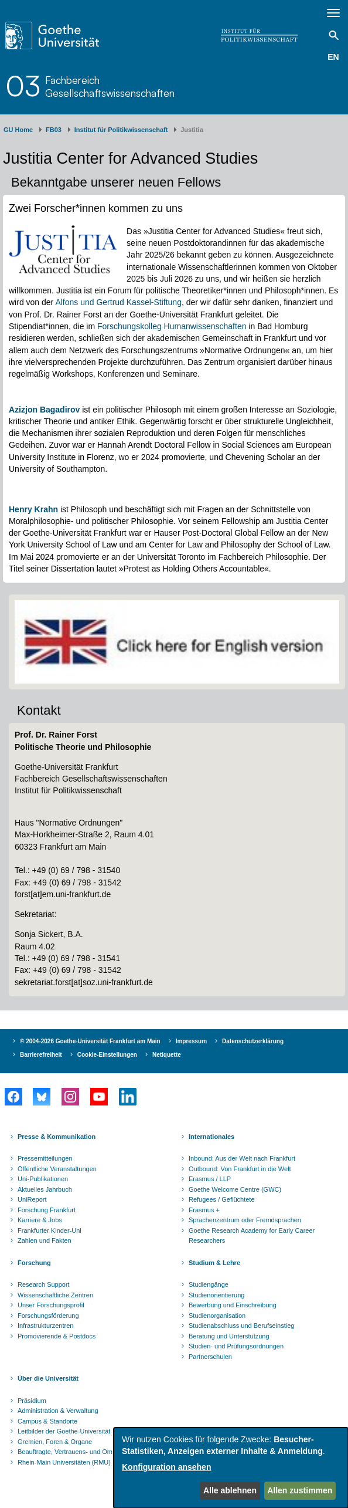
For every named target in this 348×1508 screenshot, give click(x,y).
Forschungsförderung (48, 1315)
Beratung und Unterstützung (229, 1336)
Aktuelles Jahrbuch (45, 1189)
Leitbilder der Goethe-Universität (64, 1431)
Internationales (211, 1136)
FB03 (54, 129)
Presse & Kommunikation (56, 1136)
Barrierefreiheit (41, 1054)
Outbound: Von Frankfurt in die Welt (240, 1168)
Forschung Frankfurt (47, 1209)
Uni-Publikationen (43, 1178)
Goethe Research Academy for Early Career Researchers (252, 1236)
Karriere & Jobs (40, 1219)
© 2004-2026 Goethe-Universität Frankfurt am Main (90, 1041)
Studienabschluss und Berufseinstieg (241, 1325)
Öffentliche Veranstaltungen (57, 1168)
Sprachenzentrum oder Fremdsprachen (245, 1219)
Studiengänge (208, 1284)
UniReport (32, 1199)
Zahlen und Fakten (44, 1240)
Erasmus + (204, 1209)
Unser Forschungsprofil (51, 1304)
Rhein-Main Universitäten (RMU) (64, 1462)
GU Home (18, 129)
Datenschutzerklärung (253, 1041)
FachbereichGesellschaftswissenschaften (110, 86)
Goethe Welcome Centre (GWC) (235, 1189)
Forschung (34, 1262)
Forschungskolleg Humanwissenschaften (171, 326)
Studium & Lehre (214, 1262)
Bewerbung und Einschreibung (233, 1304)
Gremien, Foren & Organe (55, 1441)
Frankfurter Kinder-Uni (49, 1230)
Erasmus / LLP (210, 1178)
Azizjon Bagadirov (44, 409)
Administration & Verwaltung (58, 1410)
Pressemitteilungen (45, 1158)
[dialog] (231, 1468)
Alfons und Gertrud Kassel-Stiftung (118, 302)
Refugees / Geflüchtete (222, 1199)
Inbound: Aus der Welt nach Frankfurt (242, 1158)
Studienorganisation (217, 1315)
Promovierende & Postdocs (56, 1336)
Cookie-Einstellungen (107, 1054)
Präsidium (32, 1400)
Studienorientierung (216, 1295)
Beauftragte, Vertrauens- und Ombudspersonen (85, 1451)
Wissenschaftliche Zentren (55, 1295)
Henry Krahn (33, 509)
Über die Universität (48, 1378)
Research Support (44, 1284)
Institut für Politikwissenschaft (121, 129)
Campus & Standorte (47, 1421)
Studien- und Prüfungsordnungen (236, 1346)
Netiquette (166, 1054)
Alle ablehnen (230, 1490)
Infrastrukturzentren (45, 1325)
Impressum (191, 1041)
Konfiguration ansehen (166, 1467)
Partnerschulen (210, 1356)
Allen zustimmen (299, 1490)
